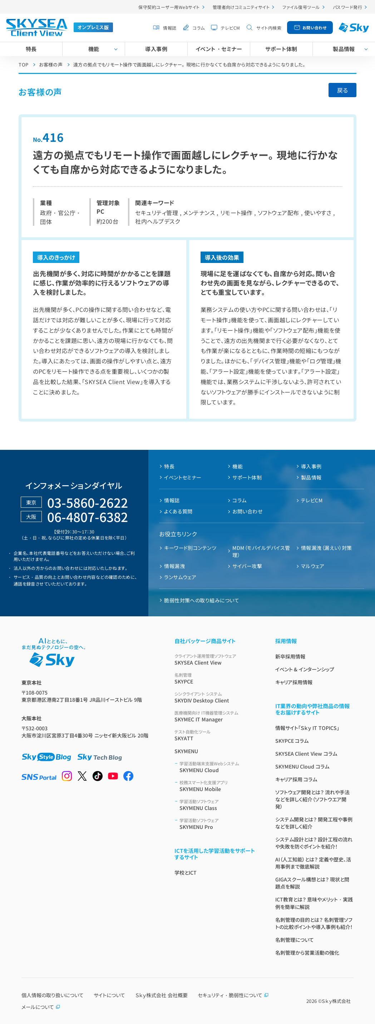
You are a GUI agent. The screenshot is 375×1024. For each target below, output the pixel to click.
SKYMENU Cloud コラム (302, 766)
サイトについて (109, 995)
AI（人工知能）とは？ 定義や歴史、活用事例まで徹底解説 (313, 863)
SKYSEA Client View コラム (306, 753)
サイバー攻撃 (247, 566)
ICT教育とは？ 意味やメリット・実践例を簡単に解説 (314, 903)
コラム (198, 28)
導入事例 (156, 49)
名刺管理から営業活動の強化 (307, 952)
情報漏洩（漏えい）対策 (326, 547)
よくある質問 (178, 511)
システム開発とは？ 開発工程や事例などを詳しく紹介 (314, 823)
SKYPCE (216, 678)
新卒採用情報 (290, 656)
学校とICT (185, 872)
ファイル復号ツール (301, 7)
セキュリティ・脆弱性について (233, 995)
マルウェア (312, 566)
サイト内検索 (268, 28)
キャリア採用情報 (293, 682)
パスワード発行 (347, 7)
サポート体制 (281, 49)
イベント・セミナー (219, 49)
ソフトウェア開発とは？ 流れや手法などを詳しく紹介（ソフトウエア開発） (312, 799)
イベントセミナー (183, 477)
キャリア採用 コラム (296, 779)
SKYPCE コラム (292, 740)
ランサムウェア (180, 577)
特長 (31, 49)
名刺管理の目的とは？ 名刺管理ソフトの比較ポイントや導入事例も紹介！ (314, 923)
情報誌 (169, 28)
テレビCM (230, 28)
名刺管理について (294, 939)
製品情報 (344, 49)
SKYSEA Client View (216, 659)
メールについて (40, 1006)
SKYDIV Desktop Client (216, 697)
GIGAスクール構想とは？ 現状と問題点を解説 (312, 883)
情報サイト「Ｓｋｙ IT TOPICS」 (307, 727)
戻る (342, 90)
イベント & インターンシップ (305, 669)
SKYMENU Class (218, 804)
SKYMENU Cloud (218, 767)
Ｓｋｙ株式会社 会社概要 (161, 995)
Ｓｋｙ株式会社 (336, 1001)
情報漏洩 (174, 566)
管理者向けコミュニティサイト (241, 7)
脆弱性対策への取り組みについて (201, 600)
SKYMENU (186, 751)
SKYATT (216, 735)
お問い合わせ (314, 27)
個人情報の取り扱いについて (52, 995)
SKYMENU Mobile (218, 785)
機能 (93, 49)
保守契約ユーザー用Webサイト (168, 7)
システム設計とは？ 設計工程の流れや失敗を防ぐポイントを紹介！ (314, 843)
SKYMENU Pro (218, 823)
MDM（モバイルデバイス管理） (261, 551)
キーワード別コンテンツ (190, 547)
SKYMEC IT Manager (216, 716)
